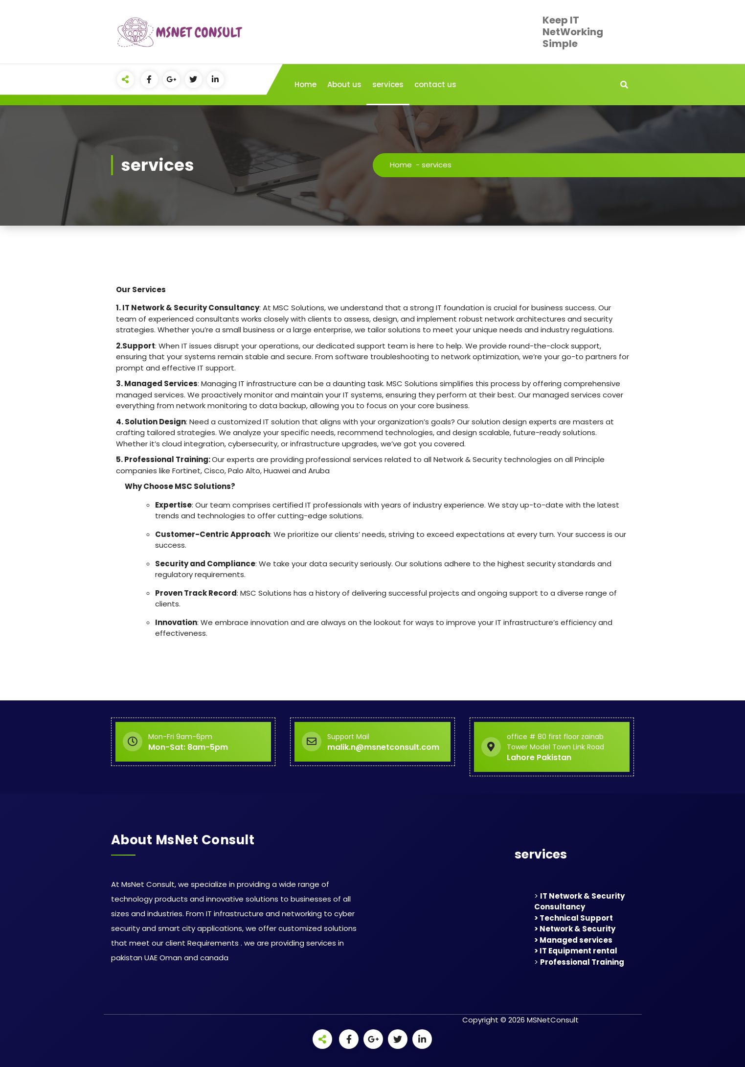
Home (305, 84)
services (388, 84)
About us (344, 84)
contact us (435, 84)
